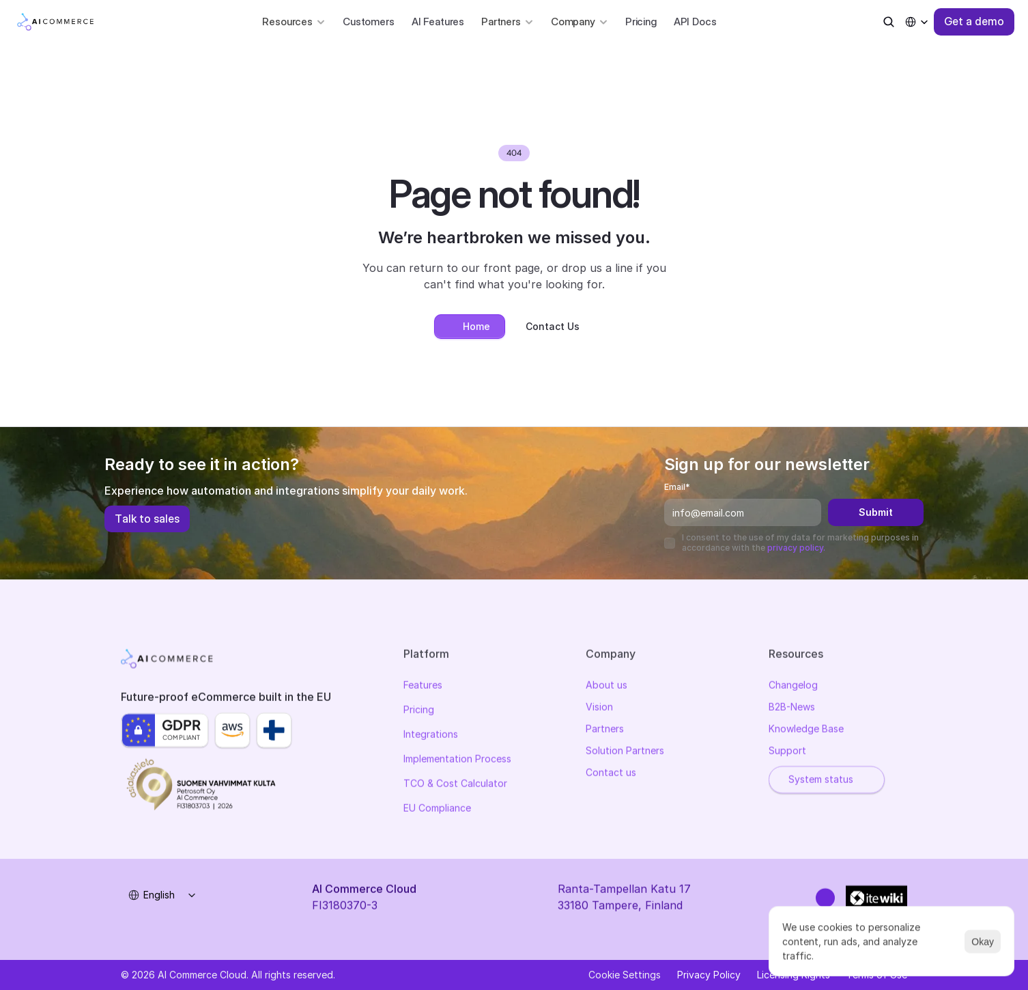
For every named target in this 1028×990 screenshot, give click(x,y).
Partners (605, 731)
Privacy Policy (709, 974)
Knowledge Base (806, 731)
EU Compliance (437, 810)
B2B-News (792, 709)
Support (787, 753)
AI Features (438, 21)
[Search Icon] (889, 22)
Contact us (611, 775)
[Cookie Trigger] (624, 975)
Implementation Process (457, 761)
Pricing (641, 21)
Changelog (793, 687)
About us (606, 687)
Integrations (430, 737)
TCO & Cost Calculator (455, 786)
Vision (599, 709)
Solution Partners (625, 753)
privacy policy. (796, 547)
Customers (369, 21)
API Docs (695, 21)
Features (422, 687)
